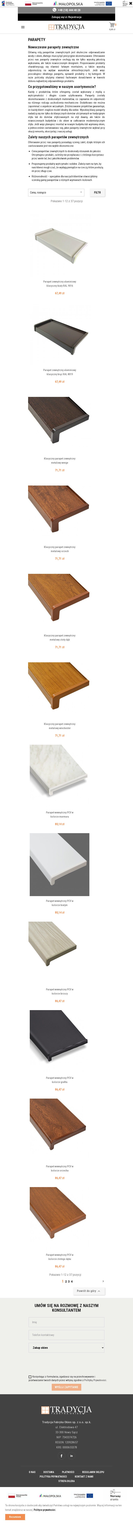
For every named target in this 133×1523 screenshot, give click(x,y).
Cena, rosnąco (56, 192)
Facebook (61, 1456)
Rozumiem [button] (15, 1517)
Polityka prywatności (53, 1476)
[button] (112, 25)
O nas (32, 1472)
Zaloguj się (58, 17)
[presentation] (50, 1362)
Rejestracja (74, 17)
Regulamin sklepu (93, 1472)
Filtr (97, 192)
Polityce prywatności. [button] (45, 1509)
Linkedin (71, 1456)
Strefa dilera (66, 1481)
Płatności (68, 1472)
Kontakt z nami (84, 1476)
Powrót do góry (89, 1291)
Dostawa (48, 1472)
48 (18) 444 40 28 (70, 10)
